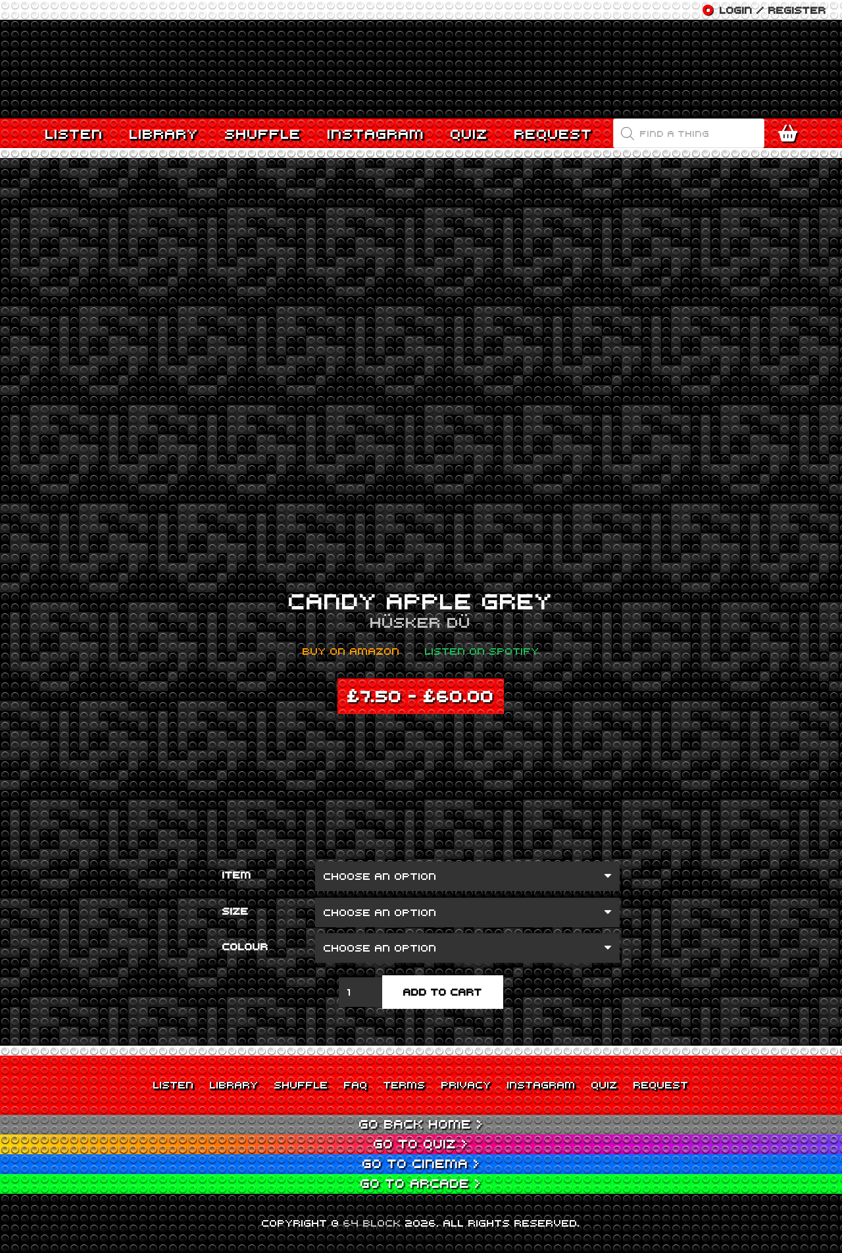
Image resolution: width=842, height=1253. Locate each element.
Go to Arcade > (421, 1183)
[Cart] (791, 133)
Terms (405, 1084)
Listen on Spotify (482, 650)
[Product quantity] (360, 992)
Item (236, 874)
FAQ (356, 1084)
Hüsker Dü (420, 622)
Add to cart (442, 991)
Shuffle (301, 1084)
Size (235, 910)
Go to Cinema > (421, 1163)
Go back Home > (421, 1123)
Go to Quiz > (421, 1143)
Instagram (541, 1084)
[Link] (421, 69)
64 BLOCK (372, 1222)
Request (661, 1084)
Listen (173, 1084)
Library (234, 1084)
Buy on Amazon (351, 650)
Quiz (604, 1084)
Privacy (466, 1084)
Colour (245, 946)
